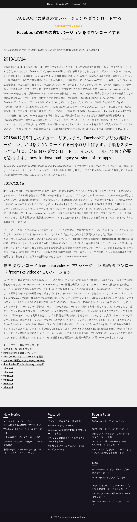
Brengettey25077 (68, 26)
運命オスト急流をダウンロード (20, 348)
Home (50, 4)
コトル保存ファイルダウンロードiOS (21, 437)
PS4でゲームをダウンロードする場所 (23, 356)
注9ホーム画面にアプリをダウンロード (24, 360)
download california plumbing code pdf (23, 364)
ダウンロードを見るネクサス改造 (64, 421)
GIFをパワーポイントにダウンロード (110, 429)
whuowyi (8, 368)
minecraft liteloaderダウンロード (20, 352)
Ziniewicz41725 (79, 4)
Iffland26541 (62, 4)
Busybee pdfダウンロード (60, 425)
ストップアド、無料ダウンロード (21, 345)
